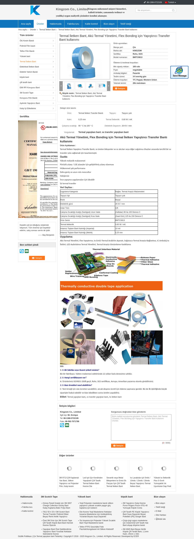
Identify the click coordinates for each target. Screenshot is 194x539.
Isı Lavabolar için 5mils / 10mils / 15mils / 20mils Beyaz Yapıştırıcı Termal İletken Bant (140, 482)
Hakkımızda (55, 24)
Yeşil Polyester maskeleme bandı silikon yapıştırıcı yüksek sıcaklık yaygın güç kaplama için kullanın (96, 505)
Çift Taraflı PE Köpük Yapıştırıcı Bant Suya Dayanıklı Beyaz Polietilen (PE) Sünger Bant (136, 514)
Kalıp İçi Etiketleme (28, 108)
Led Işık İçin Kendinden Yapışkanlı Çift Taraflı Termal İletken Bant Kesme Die (93, 482)
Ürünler (40, 24)
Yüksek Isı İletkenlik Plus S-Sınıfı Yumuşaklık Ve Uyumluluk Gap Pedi (162, 482)
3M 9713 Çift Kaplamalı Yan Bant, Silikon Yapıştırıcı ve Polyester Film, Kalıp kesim (69, 482)
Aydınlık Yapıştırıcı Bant (30, 103)
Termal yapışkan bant (76, 397)
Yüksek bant (25, 56)
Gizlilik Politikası (25, 536)
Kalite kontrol (91, 24)
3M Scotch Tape (26, 93)
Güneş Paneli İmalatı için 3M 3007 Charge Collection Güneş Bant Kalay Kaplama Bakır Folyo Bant (57, 505)
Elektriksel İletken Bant (29, 67)
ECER (136, 536)
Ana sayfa (26, 24)
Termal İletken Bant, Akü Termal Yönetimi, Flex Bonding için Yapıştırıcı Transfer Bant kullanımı (84, 96)
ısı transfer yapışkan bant (97, 397)
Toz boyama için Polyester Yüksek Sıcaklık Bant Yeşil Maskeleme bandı (97, 521)
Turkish (171, 2)
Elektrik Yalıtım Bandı (29, 72)
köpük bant (24, 77)
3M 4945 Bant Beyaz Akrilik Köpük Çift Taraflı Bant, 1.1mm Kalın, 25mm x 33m (136, 531)
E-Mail (158, 511)
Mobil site (161, 519)
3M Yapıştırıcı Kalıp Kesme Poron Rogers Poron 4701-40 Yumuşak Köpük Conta (135, 505)
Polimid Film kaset (27, 46)
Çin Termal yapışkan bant (44, 536)
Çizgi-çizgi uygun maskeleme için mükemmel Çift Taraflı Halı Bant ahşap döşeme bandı (135, 522)
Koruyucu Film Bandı (28, 98)
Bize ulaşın (109, 24)
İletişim (121, 88)
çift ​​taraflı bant (26, 82)
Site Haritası (161, 515)
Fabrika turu (73, 24)
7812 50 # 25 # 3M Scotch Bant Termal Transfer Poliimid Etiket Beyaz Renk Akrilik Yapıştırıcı (56, 514)
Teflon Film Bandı (27, 51)
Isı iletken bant (115, 397)
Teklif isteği (125, 24)
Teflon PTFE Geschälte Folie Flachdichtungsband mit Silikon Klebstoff (96, 528)
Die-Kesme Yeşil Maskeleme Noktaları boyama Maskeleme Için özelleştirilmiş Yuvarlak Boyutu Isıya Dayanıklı (95, 514)
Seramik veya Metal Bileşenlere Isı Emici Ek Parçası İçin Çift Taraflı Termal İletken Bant (116, 482)
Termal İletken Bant (47, 30)
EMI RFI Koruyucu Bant (30, 87)
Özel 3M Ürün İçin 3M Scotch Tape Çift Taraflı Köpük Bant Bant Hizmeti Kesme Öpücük (58, 522)
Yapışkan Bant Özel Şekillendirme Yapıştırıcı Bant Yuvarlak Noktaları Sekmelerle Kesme (57, 531)
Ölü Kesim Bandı (27, 41)
